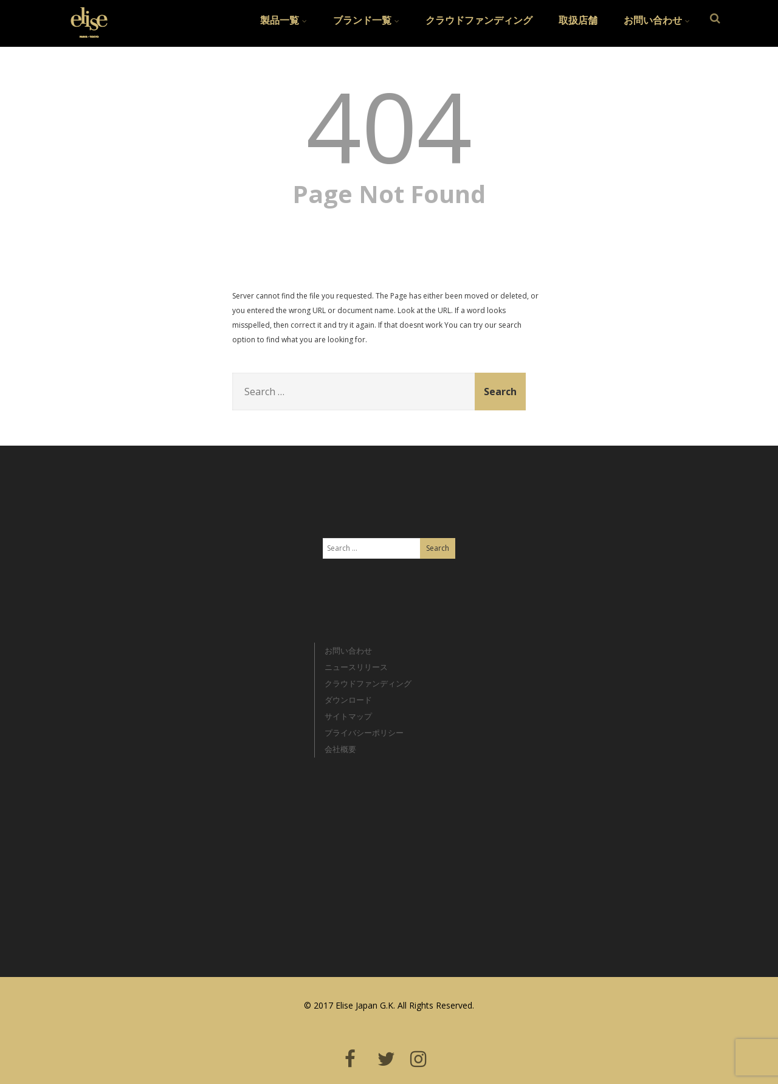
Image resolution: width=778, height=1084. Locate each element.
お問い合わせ (657, 20)
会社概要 (340, 749)
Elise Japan (84, 15)
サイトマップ (348, 716)
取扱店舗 (578, 20)
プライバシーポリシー (364, 732)
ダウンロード (348, 699)
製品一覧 (283, 20)
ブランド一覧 (366, 20)
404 (389, 125)
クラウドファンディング (478, 20)
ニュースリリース (356, 666)
